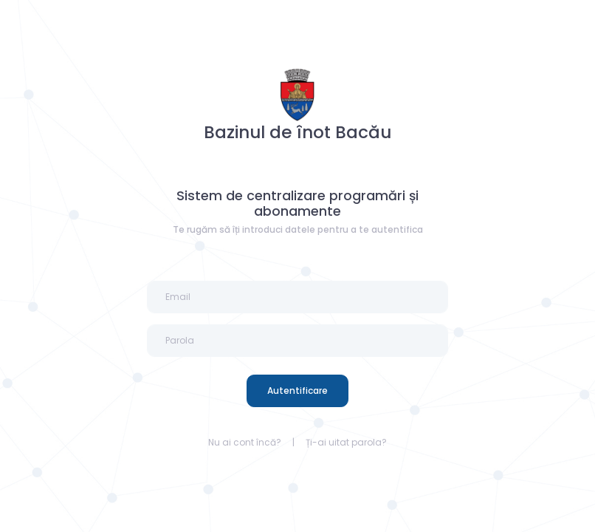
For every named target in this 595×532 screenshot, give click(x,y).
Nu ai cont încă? (244, 442)
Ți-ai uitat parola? (346, 442)
